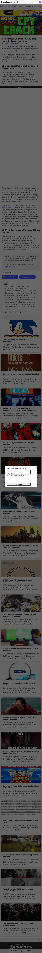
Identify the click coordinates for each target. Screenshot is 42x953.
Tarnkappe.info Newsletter (17, 475)
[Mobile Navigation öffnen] (40, 2)
